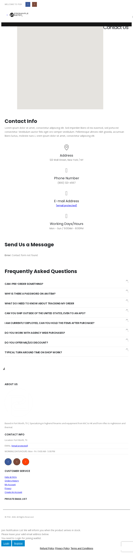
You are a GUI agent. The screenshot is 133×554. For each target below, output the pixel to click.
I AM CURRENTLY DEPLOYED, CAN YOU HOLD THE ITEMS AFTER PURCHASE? (50, 323)
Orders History (12, 481)
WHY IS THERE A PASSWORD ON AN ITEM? (30, 294)
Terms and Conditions (82, 550)
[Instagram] (34, 4)
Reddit (25, 462)
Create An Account (14, 493)
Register (18, 545)
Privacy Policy (62, 550)
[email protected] (66, 205)
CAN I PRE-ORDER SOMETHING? (24, 284)
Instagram (16, 462)
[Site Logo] (19, 15)
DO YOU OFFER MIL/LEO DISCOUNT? (27, 343)
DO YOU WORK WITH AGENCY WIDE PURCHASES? (35, 333)
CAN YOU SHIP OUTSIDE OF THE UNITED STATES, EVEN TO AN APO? (45, 313)
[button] (7, 15)
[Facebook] (27, 4)
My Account (10, 485)
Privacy (8, 489)
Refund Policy (47, 550)
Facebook (8, 462)
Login (6, 545)
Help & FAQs (11, 477)
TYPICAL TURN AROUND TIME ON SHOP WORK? (34, 352)
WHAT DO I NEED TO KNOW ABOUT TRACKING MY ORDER (40, 303)
